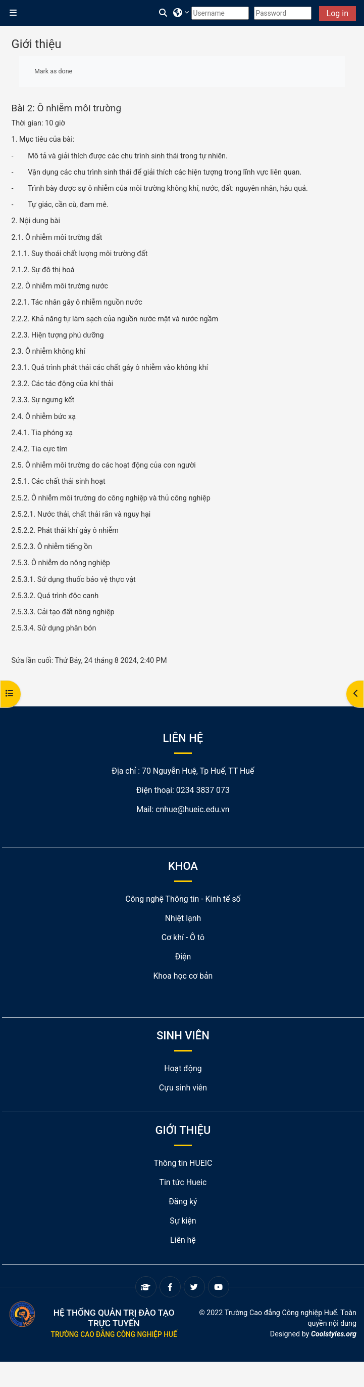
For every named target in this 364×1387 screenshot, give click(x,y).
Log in (337, 13)
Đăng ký (183, 1201)
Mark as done (53, 71)
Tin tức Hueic (182, 1182)
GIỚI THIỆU (183, 1130)
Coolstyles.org (333, 1334)
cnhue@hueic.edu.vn (192, 809)
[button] (163, 13)
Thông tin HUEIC (182, 1163)
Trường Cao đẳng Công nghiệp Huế (114, 1334)
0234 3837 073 (203, 790)
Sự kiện (183, 1221)
